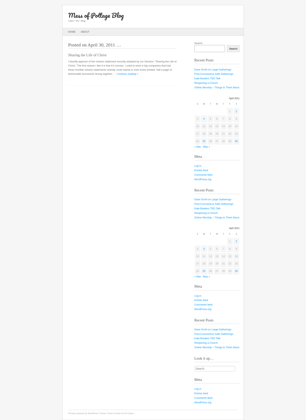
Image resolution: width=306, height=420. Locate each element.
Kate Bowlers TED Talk (207, 78)
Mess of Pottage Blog (96, 15)
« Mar (197, 146)
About (85, 31)
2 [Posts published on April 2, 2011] (236, 111)
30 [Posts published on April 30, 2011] (236, 141)
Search (198, 43)
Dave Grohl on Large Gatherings (212, 69)
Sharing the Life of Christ (87, 55)
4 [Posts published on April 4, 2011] (204, 118)
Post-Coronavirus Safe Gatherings (213, 73)
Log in (197, 165)
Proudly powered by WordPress (83, 413)
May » (206, 146)
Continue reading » (127, 73)
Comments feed (203, 174)
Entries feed (201, 170)
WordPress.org (202, 179)
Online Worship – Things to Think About (216, 87)
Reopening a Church (206, 82)
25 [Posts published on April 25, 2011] (204, 141)
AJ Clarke (129, 413)
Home (72, 31)
